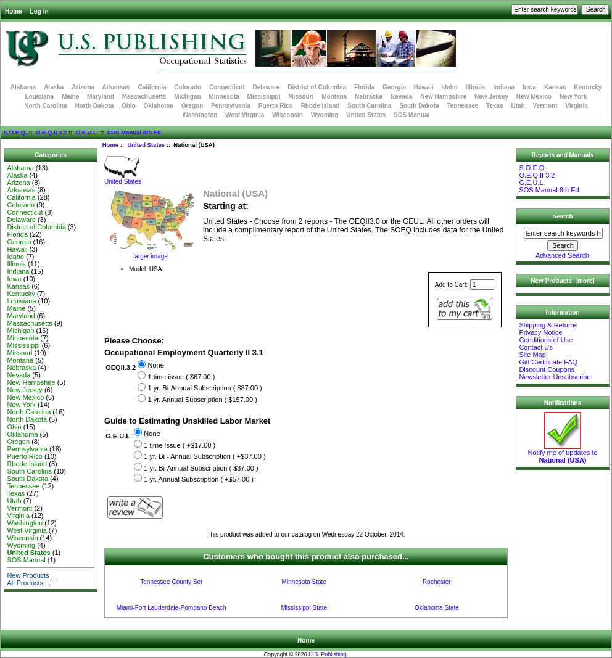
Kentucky (588, 87)
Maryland (100, 96)
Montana (334, 96)
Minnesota (224, 96)
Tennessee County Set (171, 581)
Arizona (83, 87)
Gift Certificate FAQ (548, 362)
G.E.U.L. (86, 132)
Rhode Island (320, 105)
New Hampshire (443, 96)
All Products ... (29, 582)
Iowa (529, 87)
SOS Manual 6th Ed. (135, 132)
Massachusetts (144, 96)
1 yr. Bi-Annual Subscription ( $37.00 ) (201, 468)
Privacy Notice (540, 332)
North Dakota (94, 105)
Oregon (192, 105)
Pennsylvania (230, 105)
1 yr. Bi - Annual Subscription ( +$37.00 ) (204, 456)
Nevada (402, 96)
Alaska (54, 87)
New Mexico (534, 96)
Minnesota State (304, 581)
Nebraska (368, 96)
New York (573, 96)
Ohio (129, 105)
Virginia (576, 105)
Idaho (449, 87)
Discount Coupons (546, 369)
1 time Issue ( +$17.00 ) (179, 445)
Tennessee (462, 105)
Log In (39, 11)
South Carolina (369, 105)
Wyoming (325, 115)
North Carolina (45, 105)
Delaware (266, 87)
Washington (200, 115)
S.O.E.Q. (15, 132)
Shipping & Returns (548, 325)
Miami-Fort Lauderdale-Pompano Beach (171, 607)
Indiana (504, 87)
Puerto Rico (275, 105)
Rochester (437, 581)
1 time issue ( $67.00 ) (181, 376)
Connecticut (227, 87)
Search (563, 216)
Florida (364, 87)
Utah (518, 105)
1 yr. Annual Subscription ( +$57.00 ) (199, 479)
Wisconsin (287, 115)
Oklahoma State (437, 607)
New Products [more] (562, 281)
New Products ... (32, 575)
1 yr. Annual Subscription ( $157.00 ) (202, 399)
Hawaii (424, 87)
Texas (494, 105)
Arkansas (116, 87)
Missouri (300, 96)
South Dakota (419, 105)
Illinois (476, 87)
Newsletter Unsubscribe (554, 376)
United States (146, 144)
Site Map (532, 354)
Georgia (394, 87)
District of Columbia (316, 87)
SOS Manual (411, 115)
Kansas (555, 87)
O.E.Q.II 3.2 (51, 132)
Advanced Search (562, 255)
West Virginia (244, 115)
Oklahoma (158, 105)
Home (13, 11)
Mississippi (264, 96)
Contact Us (535, 347)
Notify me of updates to (562, 453)
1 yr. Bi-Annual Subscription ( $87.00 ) (204, 388)
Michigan (187, 96)
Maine (70, 96)
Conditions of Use (546, 339)
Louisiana (39, 96)
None (155, 365)
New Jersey (491, 96)
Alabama (23, 87)
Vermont (545, 105)
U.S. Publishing (327, 654)
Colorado (187, 87)
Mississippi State (304, 607)
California (152, 87)
